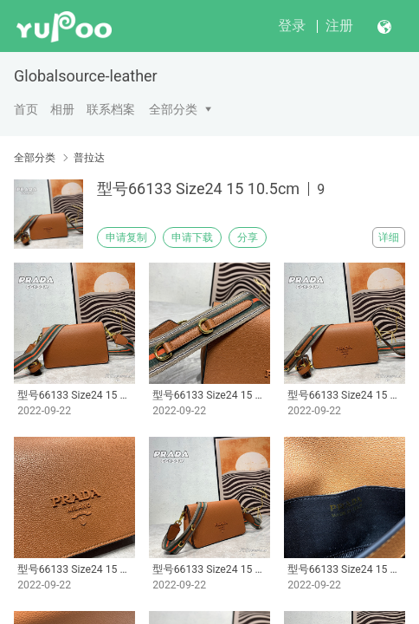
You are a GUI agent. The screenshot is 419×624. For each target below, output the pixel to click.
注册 (339, 25)
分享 (247, 237)
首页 (26, 109)
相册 (62, 109)
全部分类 (173, 109)
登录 (292, 25)
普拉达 (89, 158)
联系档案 (111, 109)
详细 (388, 237)
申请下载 (192, 237)
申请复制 (126, 237)
